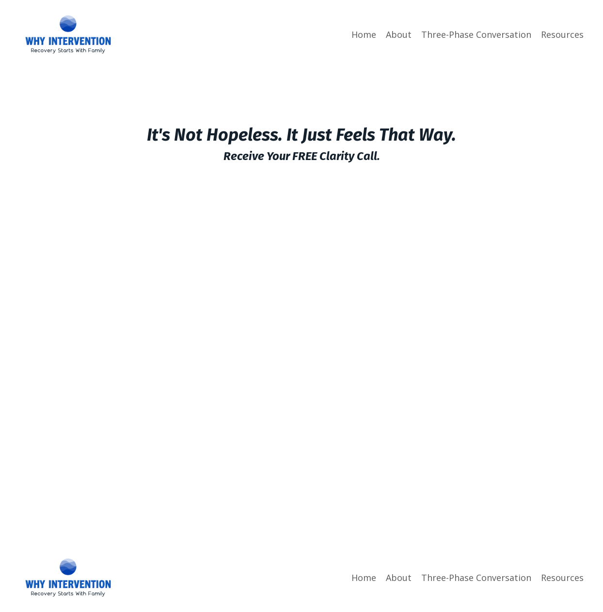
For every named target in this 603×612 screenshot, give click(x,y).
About (399, 34)
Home (363, 34)
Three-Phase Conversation (476, 34)
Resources (562, 34)
